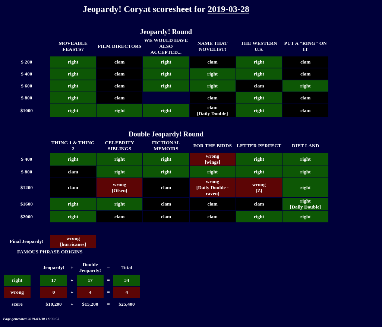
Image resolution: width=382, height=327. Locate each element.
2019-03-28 (228, 9)
